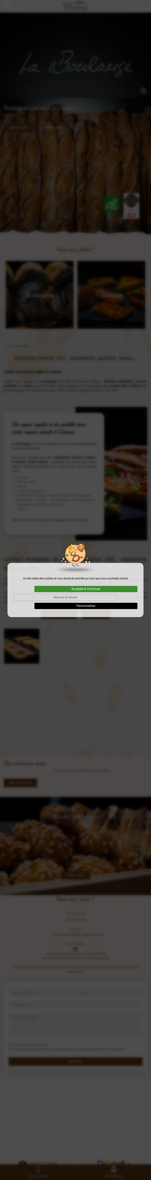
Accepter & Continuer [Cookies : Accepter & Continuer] (85, 589)
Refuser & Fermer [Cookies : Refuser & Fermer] (65, 597)
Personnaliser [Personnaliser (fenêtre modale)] (85, 606)
